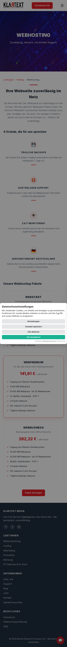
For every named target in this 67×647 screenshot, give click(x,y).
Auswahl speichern (33, 327)
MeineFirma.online (49, 341)
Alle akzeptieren (33, 337)
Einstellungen (33, 321)
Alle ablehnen (33, 332)
